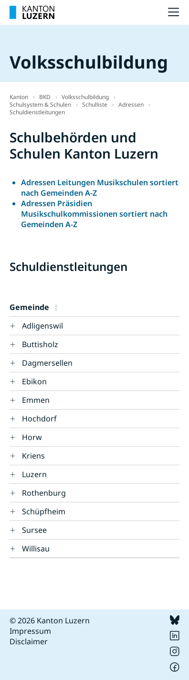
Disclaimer (29, 641)
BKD (45, 97)
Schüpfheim (43, 511)
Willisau (36, 548)
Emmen (36, 400)
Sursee (34, 530)
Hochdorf (39, 418)
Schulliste (94, 104)
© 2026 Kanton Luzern (50, 620)
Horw (32, 437)
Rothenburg (44, 493)
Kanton (19, 97)
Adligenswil (42, 325)
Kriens (33, 455)
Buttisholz (40, 344)
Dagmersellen (47, 363)
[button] (114, 307)
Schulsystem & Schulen (40, 104)
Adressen (131, 104)
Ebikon (34, 381)
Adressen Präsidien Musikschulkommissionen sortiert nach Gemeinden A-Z (94, 214)
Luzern (34, 474)
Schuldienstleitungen (37, 112)
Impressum (30, 631)
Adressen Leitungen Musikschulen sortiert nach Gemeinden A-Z (99, 187)
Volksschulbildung (85, 97)
